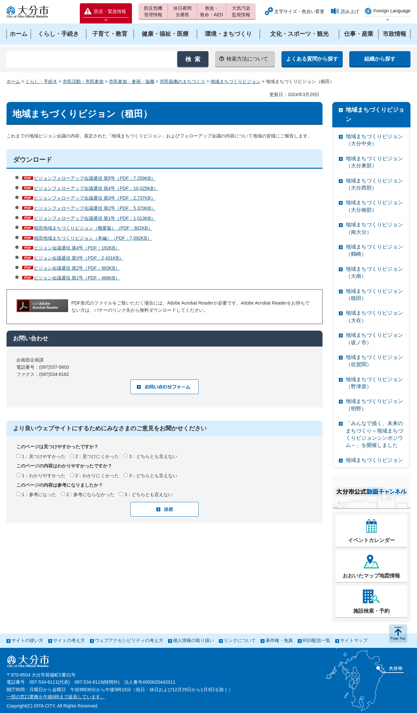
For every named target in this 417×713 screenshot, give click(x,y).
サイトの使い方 (27, 640)
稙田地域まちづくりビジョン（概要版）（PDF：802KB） (93, 228)
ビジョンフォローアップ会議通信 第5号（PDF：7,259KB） (94, 178)
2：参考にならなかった (90, 494)
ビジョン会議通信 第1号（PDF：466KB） (77, 277)
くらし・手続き (41, 81)
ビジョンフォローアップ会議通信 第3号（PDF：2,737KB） (94, 198)
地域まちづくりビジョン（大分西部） (374, 184)
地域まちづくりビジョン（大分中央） (374, 140)
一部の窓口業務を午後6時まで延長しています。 (56, 696)
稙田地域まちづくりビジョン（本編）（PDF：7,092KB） (93, 238)
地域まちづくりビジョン (235, 81)
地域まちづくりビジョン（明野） (374, 404)
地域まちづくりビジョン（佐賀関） (374, 360)
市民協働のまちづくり (182, 81)
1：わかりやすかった (43, 475)
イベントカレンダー (371, 540)
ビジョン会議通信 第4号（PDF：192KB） (77, 247)
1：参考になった (39, 494)
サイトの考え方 (69, 640)
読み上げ (350, 11)
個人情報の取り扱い (193, 640)
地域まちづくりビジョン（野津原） (374, 383)
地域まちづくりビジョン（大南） (374, 272)
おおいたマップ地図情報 (371, 575)
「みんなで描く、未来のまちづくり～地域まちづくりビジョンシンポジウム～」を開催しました (374, 434)
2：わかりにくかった (97, 475)
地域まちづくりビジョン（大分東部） (374, 162)
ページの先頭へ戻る (398, 633)
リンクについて (240, 640)
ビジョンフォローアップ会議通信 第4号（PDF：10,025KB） (96, 188)
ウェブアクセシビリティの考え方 (129, 640)
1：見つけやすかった (43, 456)
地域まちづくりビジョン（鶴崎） (374, 250)
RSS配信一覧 (316, 640)
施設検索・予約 (371, 611)
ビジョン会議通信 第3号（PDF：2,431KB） (78, 258)
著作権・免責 (279, 640)
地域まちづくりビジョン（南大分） (374, 228)
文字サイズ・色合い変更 (299, 11)
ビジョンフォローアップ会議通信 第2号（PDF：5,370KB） (94, 208)
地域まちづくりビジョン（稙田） (374, 294)
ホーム (13, 81)
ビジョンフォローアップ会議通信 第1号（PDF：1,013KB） (94, 218)
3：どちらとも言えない (153, 456)
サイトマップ (353, 640)
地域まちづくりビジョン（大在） (374, 316)
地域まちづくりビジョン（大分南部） (374, 206)
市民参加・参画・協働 (131, 81)
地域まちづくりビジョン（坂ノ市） (374, 338)
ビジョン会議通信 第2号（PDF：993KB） (77, 268)
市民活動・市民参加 (83, 81)
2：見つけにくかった (97, 456)
